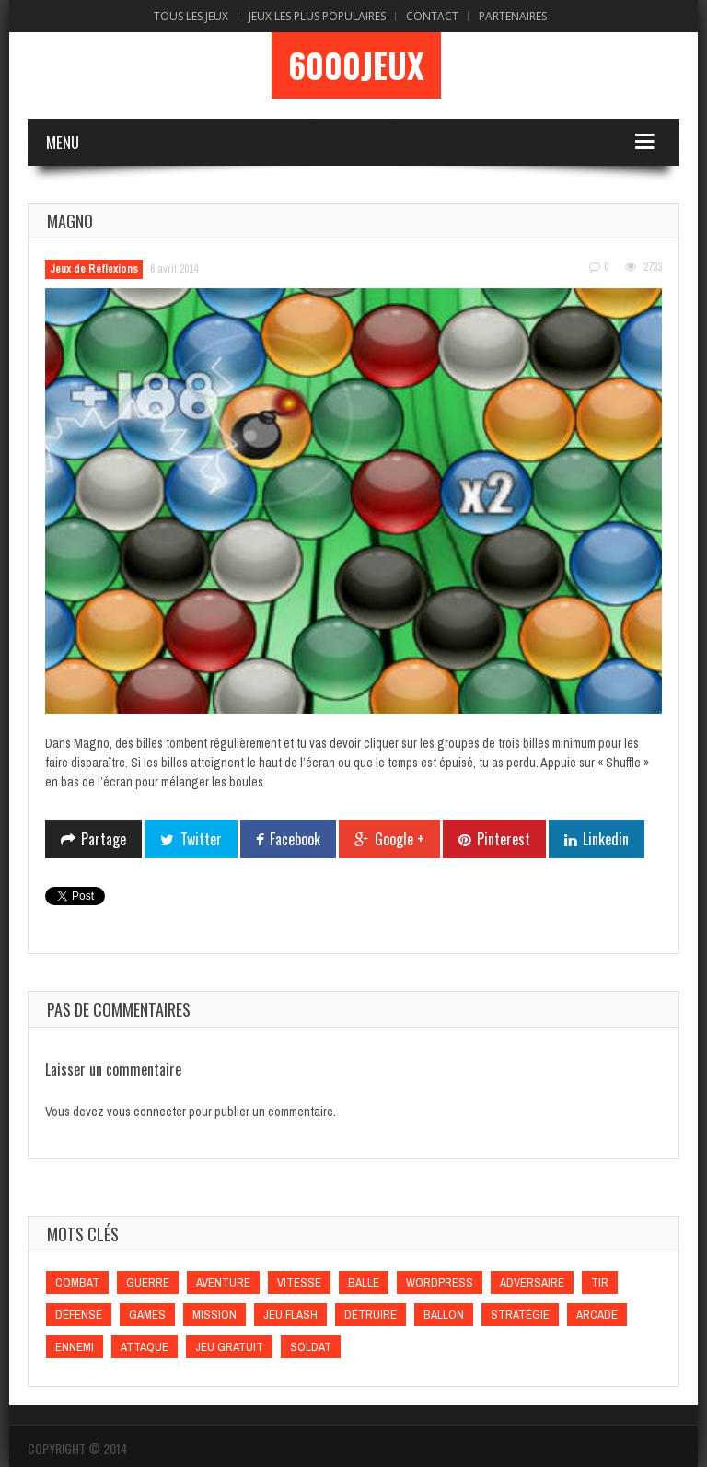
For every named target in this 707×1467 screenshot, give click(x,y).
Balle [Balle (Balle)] (363, 1282)
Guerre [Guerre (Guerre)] (147, 1282)
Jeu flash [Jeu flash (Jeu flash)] (290, 1314)
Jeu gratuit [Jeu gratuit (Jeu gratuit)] (229, 1347)
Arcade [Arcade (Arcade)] (597, 1314)
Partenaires (513, 16)
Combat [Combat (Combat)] (77, 1282)
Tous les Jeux (191, 16)
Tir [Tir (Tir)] (599, 1282)
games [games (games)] (147, 1314)
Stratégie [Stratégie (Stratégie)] (520, 1314)
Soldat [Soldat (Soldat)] (310, 1347)
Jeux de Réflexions (94, 269)
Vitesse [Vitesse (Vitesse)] (299, 1282)
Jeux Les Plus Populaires (317, 16)
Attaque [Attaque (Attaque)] (144, 1347)
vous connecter (146, 1111)
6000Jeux (356, 65)
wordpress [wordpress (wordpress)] (439, 1282)
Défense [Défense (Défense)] (78, 1314)
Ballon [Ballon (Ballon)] (443, 1314)
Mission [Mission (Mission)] (214, 1314)
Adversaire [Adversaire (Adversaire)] (532, 1282)
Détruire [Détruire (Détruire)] (370, 1314)
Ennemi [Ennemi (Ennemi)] (74, 1347)
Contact (432, 16)
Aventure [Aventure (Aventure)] (223, 1282)
